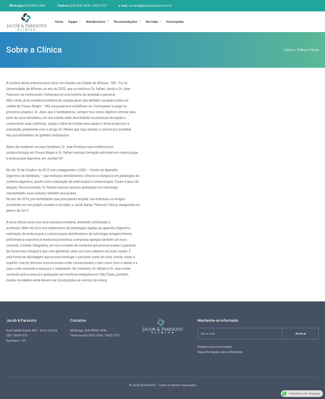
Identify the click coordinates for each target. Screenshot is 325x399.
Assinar (300, 333)
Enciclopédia (174, 22)
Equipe (72, 22)
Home (59, 22)
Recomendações (125, 22)
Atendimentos (95, 22)
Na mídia (152, 22)
